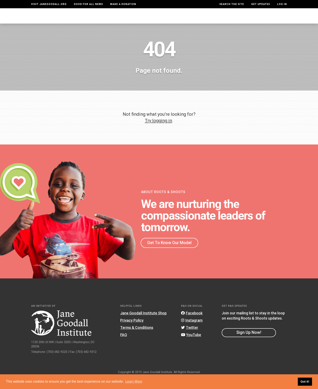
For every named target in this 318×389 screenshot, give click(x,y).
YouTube (191, 346)
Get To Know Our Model (169, 253)
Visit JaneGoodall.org (49, 4)
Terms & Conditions (136, 338)
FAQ (123, 346)
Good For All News (88, 4)
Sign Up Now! (248, 343)
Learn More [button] (133, 381)
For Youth (124, 20)
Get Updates (260, 4)
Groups (243, 20)
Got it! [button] (304, 381)
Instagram (192, 331)
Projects (218, 20)
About (100, 20)
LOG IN (282, 4)
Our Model (190, 20)
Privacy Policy (132, 331)
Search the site (231, 4)
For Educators (157, 20)
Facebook (192, 324)
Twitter (189, 338)
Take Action (272, 19)
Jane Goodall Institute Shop (143, 324)
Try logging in (158, 131)
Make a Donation (123, 4)
